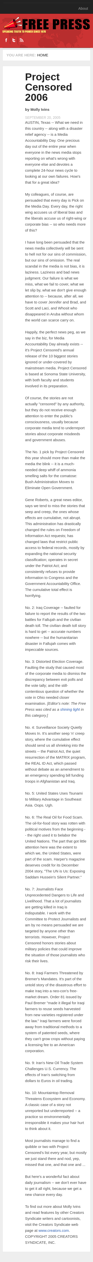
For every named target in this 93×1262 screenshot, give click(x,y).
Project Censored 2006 (48, 87)
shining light (70, 709)
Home (42, 55)
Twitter (14, 40)
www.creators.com (53, 1230)
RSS (21, 40)
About (83, 8)
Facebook (6, 40)
